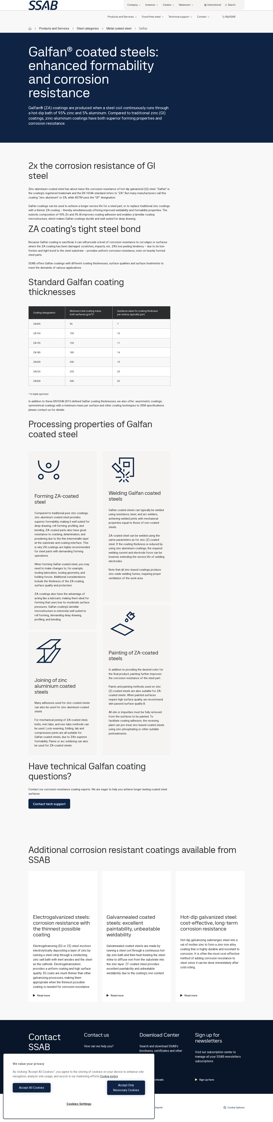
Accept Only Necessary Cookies (113, 1090)
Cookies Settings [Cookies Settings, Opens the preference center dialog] (79, 1104)
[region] (79, 1088)
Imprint (159, 1107)
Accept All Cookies (44, 1090)
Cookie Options (234, 1107)
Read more (41, 995)
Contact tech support (49, 804)
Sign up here (204, 1079)
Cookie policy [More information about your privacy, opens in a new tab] (109, 1081)
